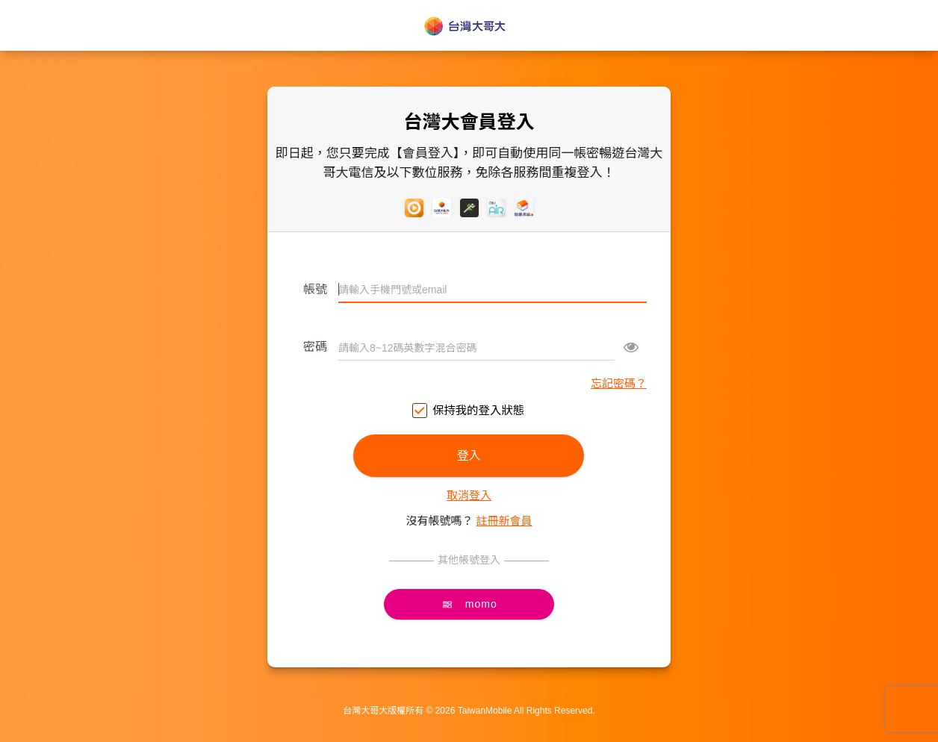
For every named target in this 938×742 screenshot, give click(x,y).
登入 (469, 455)
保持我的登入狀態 (469, 411)
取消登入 (469, 495)
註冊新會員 (504, 520)
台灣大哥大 (469, 26)
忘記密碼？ (619, 383)
